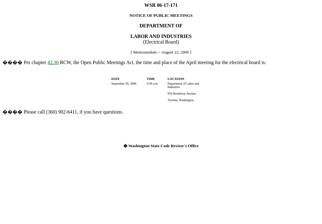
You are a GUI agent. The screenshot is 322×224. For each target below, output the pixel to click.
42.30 (53, 62)
